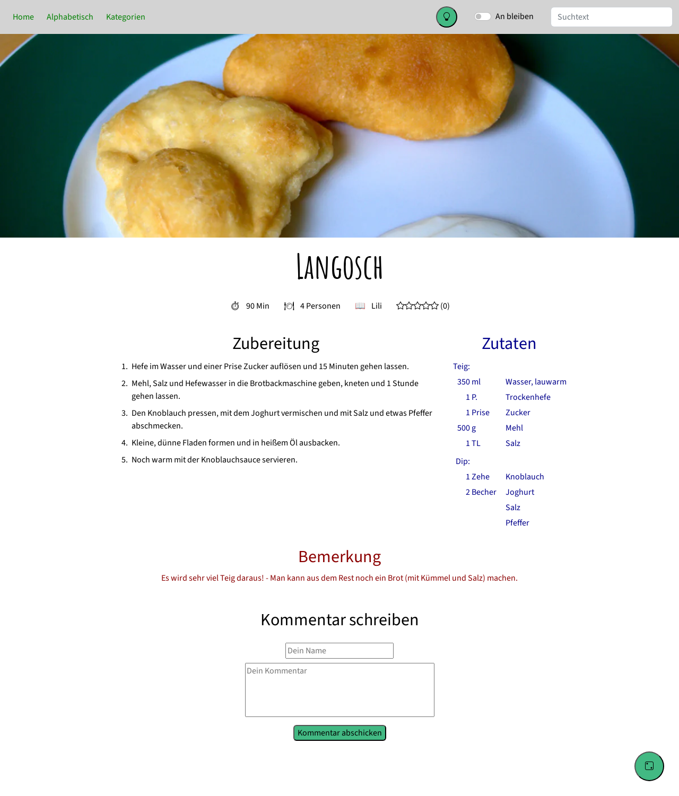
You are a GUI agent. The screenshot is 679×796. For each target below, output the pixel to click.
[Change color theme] (446, 17)
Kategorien (125, 17)
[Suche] (612, 17)
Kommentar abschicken (339, 732)
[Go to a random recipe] (649, 766)
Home (23, 17)
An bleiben (514, 16)
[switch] (482, 16)
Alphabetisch (70, 17)
